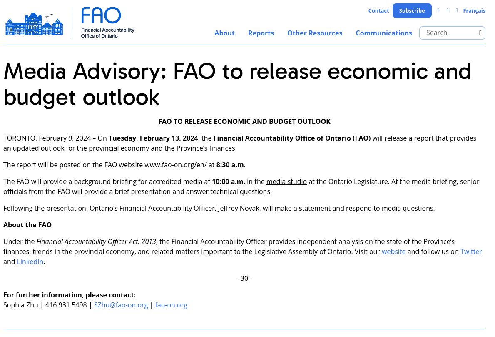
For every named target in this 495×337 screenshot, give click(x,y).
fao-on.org (171, 304)
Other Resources (314, 33)
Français (474, 10)
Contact (378, 10)
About (224, 33)
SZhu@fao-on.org (121, 304)
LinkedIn (30, 261)
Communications (384, 33)
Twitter (471, 251)
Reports (261, 33)
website (394, 251)
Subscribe (412, 10)
